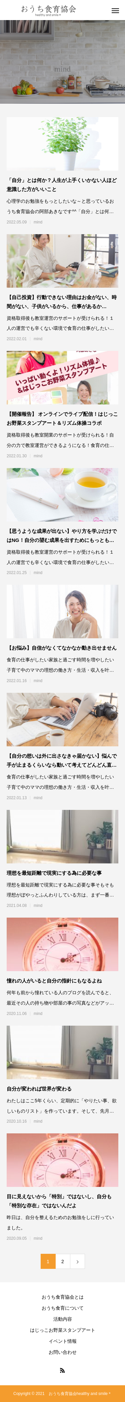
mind (38, 222)
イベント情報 (63, 1341)
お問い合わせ (63, 1352)
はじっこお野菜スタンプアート (62, 1330)
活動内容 (62, 1319)
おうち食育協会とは (63, 1297)
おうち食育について (63, 1308)
